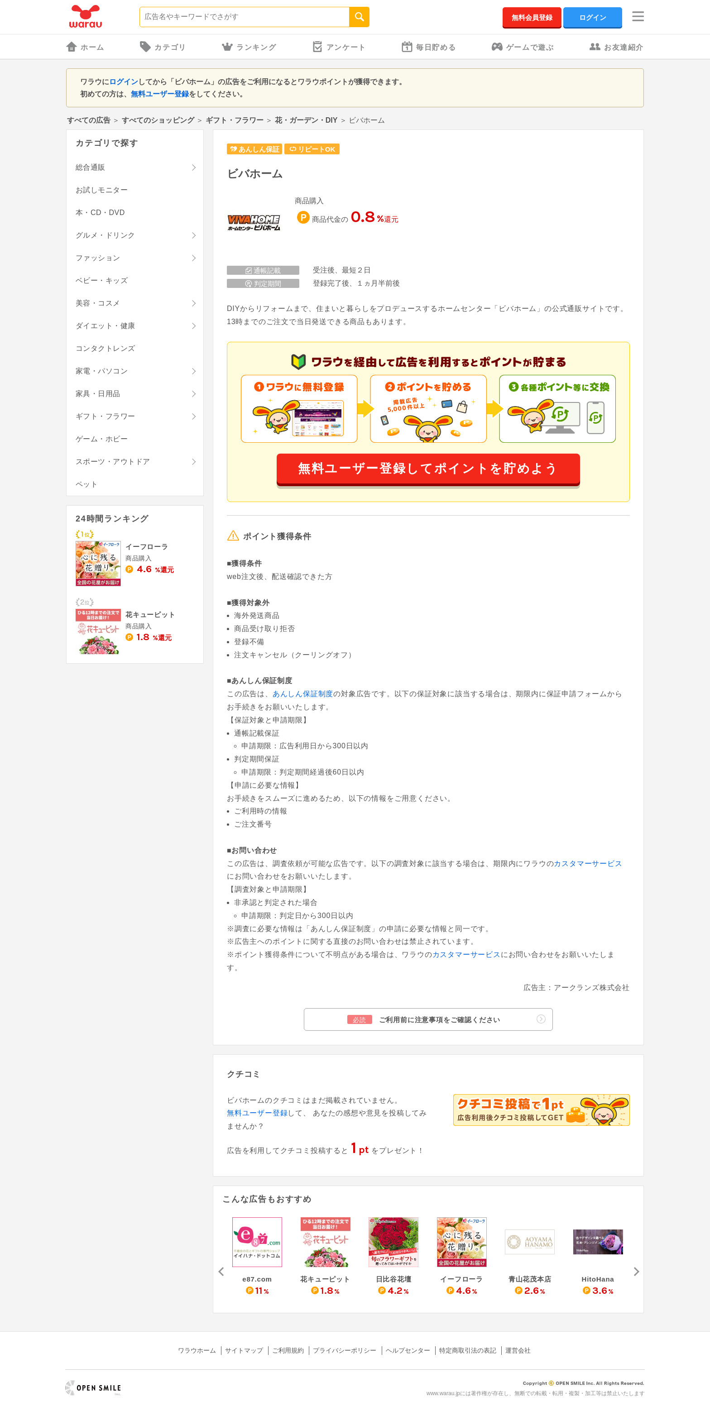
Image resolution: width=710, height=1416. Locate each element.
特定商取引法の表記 (467, 1350)
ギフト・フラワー (235, 120)
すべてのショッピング (158, 120)
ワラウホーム (197, 1350)
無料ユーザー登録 (160, 94)
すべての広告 (88, 120)
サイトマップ (244, 1350)
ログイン (592, 17)
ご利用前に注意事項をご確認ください (446, 1019)
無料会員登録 (532, 17)
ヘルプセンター (408, 1350)
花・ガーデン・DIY (306, 120)
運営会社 (518, 1350)
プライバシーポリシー (344, 1350)
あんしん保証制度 (303, 694)
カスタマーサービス (588, 863)
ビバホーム (255, 173)
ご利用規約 (288, 1350)
